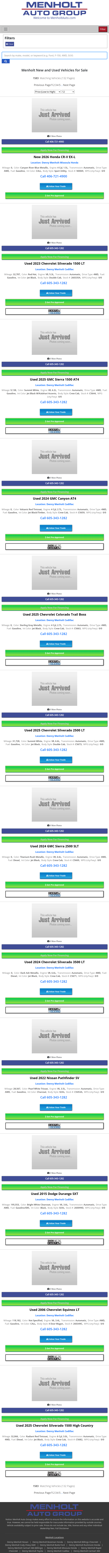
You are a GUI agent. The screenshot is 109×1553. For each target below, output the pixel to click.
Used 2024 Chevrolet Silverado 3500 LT (54, 962)
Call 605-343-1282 (53, 283)
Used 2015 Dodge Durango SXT (54, 1193)
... (61, 85)
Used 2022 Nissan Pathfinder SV (54, 1078)
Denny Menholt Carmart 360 (87, 1551)
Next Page (69, 85)
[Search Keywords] (6, 61)
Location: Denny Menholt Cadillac (54, 269)
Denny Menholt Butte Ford (52, 1545)
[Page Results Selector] (68, 92)
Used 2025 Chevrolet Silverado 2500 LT (54, 730)
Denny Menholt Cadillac (58, 1551)
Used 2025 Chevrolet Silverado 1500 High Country (54, 1425)
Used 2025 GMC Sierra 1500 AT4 (54, 379)
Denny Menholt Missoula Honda (62, 1548)
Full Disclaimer (62, 1528)
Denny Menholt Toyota (33, 1551)
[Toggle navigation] (6, 29)
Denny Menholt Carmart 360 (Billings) (25, 1548)
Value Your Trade (56, 186)
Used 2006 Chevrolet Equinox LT (54, 1309)
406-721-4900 (57, 141)
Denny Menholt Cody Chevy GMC (20, 1545)
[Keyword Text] (54, 55)
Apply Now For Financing (54, 150)
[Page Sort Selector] (47, 92)
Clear (9, 44)
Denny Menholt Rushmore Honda (85, 1545)
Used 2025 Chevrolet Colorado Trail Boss (54, 614)
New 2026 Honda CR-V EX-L (54, 157)
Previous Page (42, 85)
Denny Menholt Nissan (18, 1542)
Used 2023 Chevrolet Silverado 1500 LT (54, 263)
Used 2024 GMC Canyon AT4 (54, 498)
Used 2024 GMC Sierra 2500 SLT (54, 846)
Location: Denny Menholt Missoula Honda (54, 162)
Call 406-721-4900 (53, 176)
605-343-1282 (57, 248)
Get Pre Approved (54, 195)
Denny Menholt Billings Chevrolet (83, 1542)
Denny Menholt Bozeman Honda (48, 1542)
